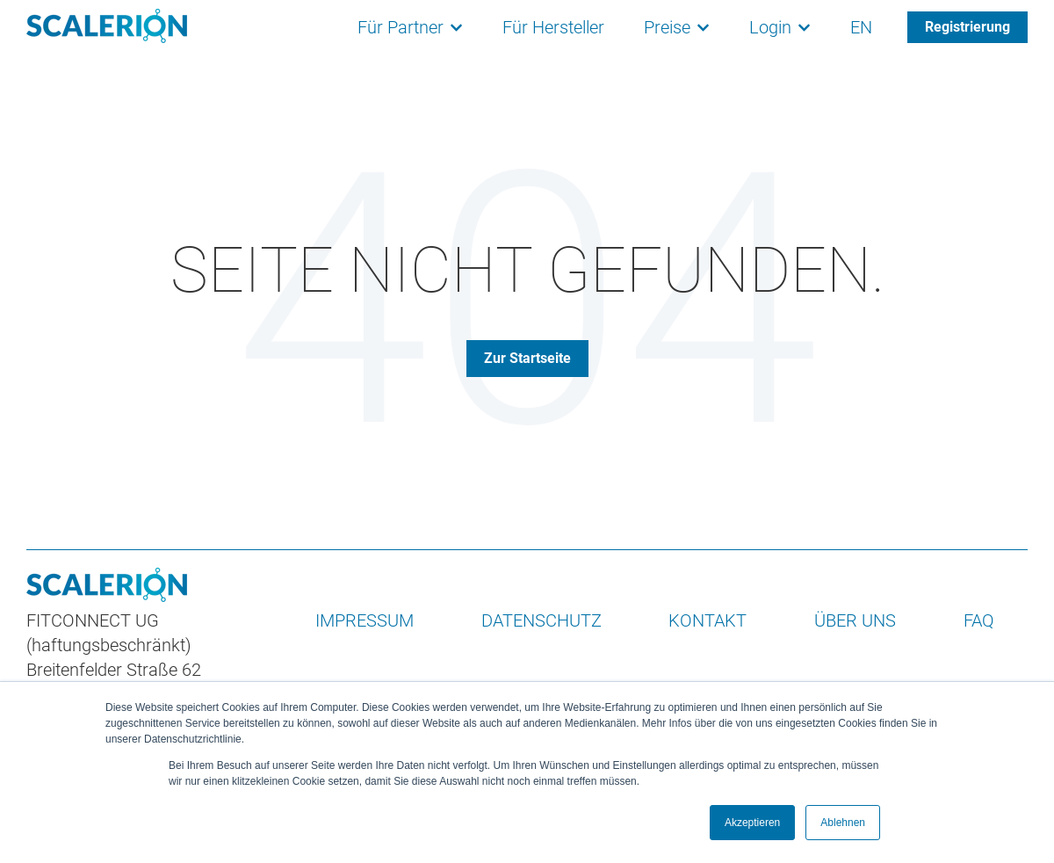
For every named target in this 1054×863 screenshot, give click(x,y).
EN (861, 27)
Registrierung (967, 26)
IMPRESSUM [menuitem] (364, 620)
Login (770, 27)
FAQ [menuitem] (979, 620)
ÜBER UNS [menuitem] (855, 620)
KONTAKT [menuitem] (707, 620)
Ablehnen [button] (842, 822)
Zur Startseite (527, 358)
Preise (667, 27)
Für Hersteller (553, 27)
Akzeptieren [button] (752, 822)
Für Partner (400, 27)
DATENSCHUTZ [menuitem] (541, 620)
